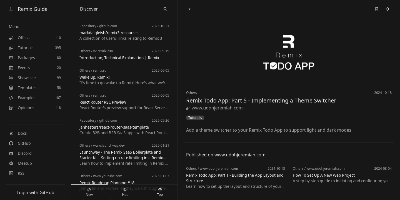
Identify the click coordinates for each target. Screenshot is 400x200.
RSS (16, 173)
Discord (20, 153)
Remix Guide (28, 9)
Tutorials (195, 118)
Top (160, 192)
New (89, 192)
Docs (18, 133)
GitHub (20, 143)
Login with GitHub (35, 192)
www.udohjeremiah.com (214, 108)
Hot (125, 192)
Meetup (20, 163)
